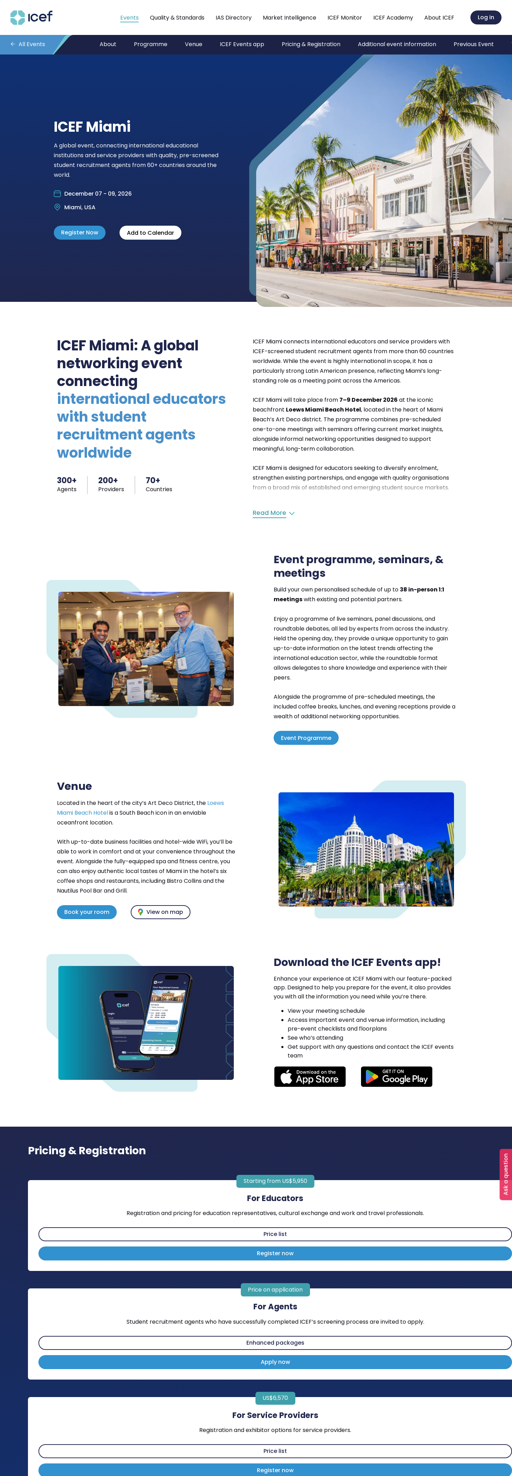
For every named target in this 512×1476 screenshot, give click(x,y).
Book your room (86, 912)
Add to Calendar (150, 233)
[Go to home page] (31, 23)
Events (129, 18)
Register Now (79, 232)
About (108, 44)
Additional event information (397, 44)
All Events (32, 44)
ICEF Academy (393, 18)
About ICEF (439, 18)
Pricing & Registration (311, 44)
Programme (150, 44)
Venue (193, 44)
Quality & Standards (177, 18)
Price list (275, 1234)
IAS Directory (234, 18)
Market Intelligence (289, 18)
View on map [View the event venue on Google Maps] (164, 912)
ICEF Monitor (344, 18)
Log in (486, 17)
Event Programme (306, 738)
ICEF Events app (242, 44)
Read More (269, 513)
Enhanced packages (275, 1343)
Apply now (275, 1362)
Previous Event (474, 44)
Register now (275, 1253)
